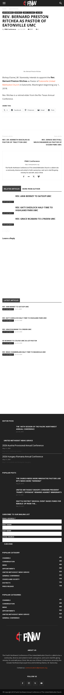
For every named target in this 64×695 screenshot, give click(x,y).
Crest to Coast (28, 12)
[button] (4, 3)
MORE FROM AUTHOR (31, 189)
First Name (6, 524)
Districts (18, 12)
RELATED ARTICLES (12, 189)
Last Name (6, 531)
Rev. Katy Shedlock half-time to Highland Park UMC (34, 209)
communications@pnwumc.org (36, 668)
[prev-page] (3, 230)
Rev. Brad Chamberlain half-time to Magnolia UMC (24, 352)
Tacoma (39, 12)
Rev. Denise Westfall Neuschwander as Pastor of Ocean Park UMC (48, 142)
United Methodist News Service (18, 440)
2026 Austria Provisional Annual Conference (23, 445)
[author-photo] (32, 157)
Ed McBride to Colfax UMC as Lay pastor (19, 341)
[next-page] (7, 230)
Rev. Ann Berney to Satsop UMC (33, 196)
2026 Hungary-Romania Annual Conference (22, 456)
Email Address (9, 518)
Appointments (13, 9)
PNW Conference (10, 29)
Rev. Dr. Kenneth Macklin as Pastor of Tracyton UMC (16, 140)
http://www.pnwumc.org (32, 164)
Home (4, 9)
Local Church (8, 537)
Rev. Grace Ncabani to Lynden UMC (35, 218)
